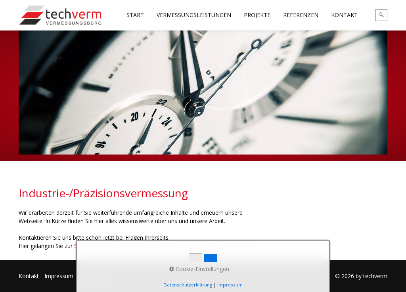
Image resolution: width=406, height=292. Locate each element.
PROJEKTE (257, 15)
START (135, 15)
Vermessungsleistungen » (146, 246)
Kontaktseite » (238, 246)
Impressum (58, 276)
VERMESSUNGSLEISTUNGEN (194, 15)
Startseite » (88, 246)
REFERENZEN (300, 15)
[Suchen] (381, 15)
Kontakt (29, 276)
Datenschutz (95, 276)
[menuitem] (136, 15)
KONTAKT (344, 15)
